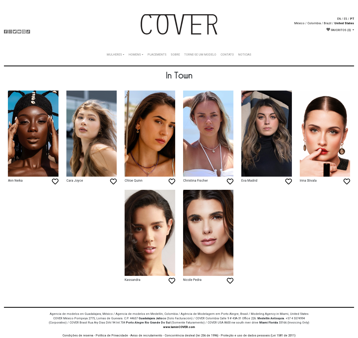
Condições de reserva (77, 335)
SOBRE (175, 54)
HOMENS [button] (135, 54)
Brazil (327, 23)
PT (352, 19)
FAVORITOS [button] (339, 30)
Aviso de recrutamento (146, 335)
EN (339, 19)
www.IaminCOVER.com (179, 327)
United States (344, 23)
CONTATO (227, 54)
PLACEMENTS (157, 54)
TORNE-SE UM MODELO (200, 54)
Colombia (314, 23)
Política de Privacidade (112, 335)
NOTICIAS (244, 54)
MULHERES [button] (114, 54)
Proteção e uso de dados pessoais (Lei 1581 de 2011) (258, 335)
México (299, 23)
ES (345, 19)
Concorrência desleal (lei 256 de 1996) (191, 335)
